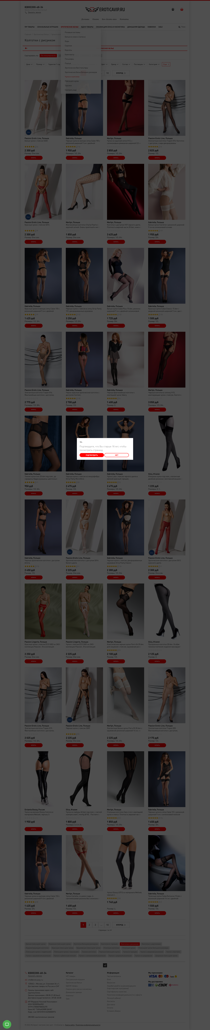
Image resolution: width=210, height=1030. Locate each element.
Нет (116, 455)
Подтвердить (92, 455)
